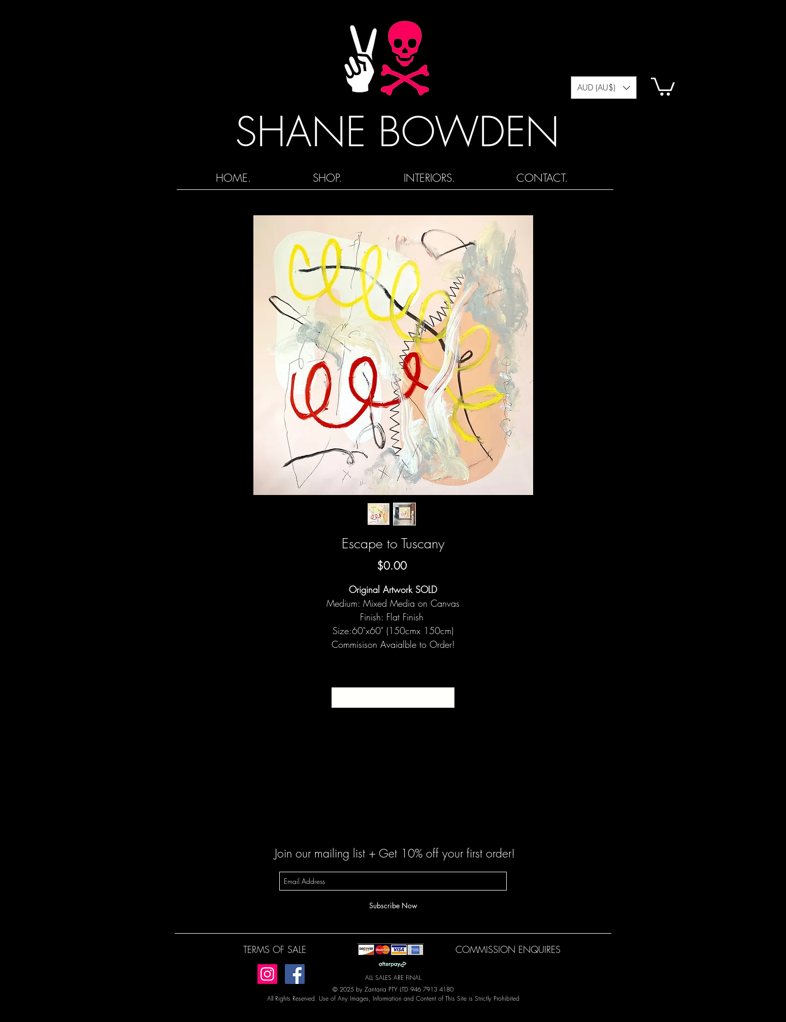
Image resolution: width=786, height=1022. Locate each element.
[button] (604, 87)
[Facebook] (295, 974)
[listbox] (604, 87)
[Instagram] (267, 974)
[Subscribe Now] (393, 905)
